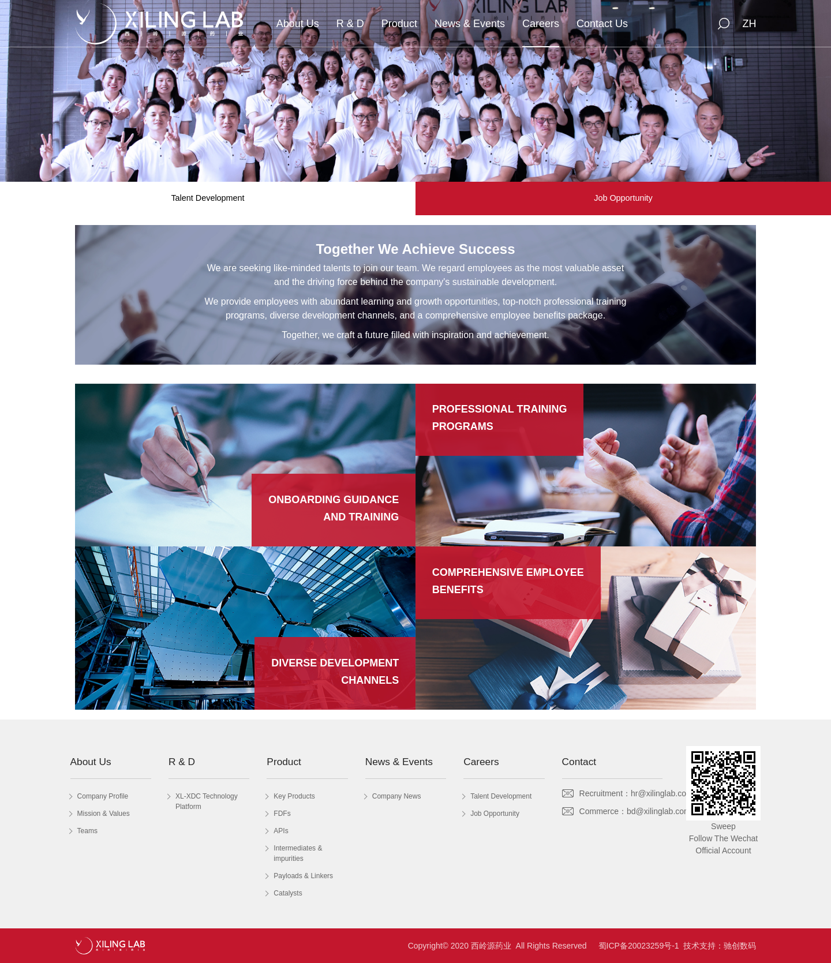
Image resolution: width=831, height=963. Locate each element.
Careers (540, 23)
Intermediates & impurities (298, 853)
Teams (87, 831)
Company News (396, 796)
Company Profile (103, 796)
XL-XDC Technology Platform (206, 801)
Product (399, 23)
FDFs (282, 814)
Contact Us (602, 23)
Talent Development (207, 198)
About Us (297, 23)
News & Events (470, 23)
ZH (749, 23)
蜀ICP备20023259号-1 (638, 945)
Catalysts (288, 893)
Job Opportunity (623, 198)
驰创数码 (740, 945)
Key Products (294, 796)
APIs (281, 831)
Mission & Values (103, 814)
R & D (350, 23)
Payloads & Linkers (303, 876)
